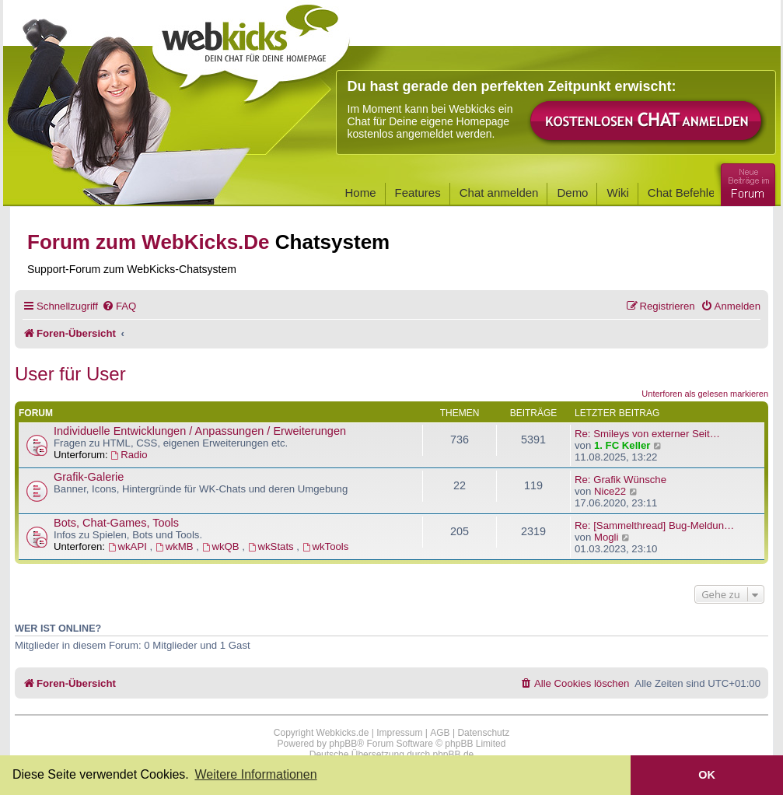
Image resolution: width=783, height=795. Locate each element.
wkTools (325, 546)
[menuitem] (119, 306)
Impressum (399, 732)
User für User (70, 373)
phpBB (343, 743)
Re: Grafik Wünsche (620, 479)
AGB (439, 732)
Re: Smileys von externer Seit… (647, 434)
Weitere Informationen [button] (255, 774)
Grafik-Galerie (89, 477)
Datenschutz (483, 732)
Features (418, 192)
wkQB (222, 546)
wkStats (272, 546)
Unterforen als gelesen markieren (704, 393)
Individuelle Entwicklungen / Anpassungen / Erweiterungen (200, 431)
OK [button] (706, 775)
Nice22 (610, 491)
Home (360, 192)
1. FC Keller (622, 445)
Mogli (606, 537)
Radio (128, 455)
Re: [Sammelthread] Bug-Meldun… (654, 525)
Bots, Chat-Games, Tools (116, 523)
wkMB (176, 546)
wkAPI (129, 546)
